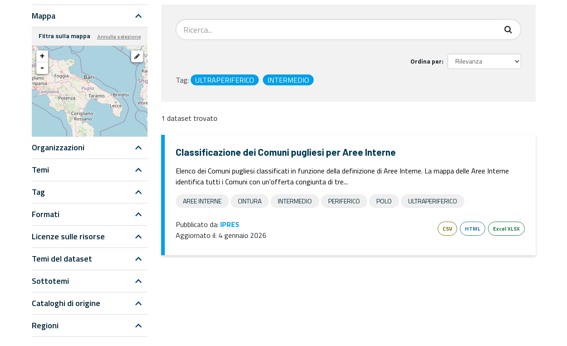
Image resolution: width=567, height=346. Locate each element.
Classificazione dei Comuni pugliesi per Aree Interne (286, 152)
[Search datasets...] (337, 29)
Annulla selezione (119, 36)
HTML (472, 228)
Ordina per (426, 61)
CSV (447, 228)
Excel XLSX (506, 228)
